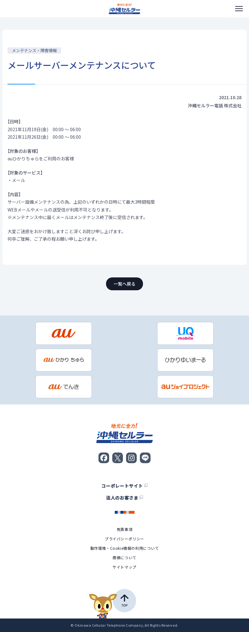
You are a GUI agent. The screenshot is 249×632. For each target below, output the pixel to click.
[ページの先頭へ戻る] (112, 604)
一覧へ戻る (124, 284)
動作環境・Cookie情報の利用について (124, 548)
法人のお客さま (124, 498)
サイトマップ (124, 567)
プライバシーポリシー (124, 539)
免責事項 (124, 529)
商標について (124, 557)
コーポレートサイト (124, 486)
